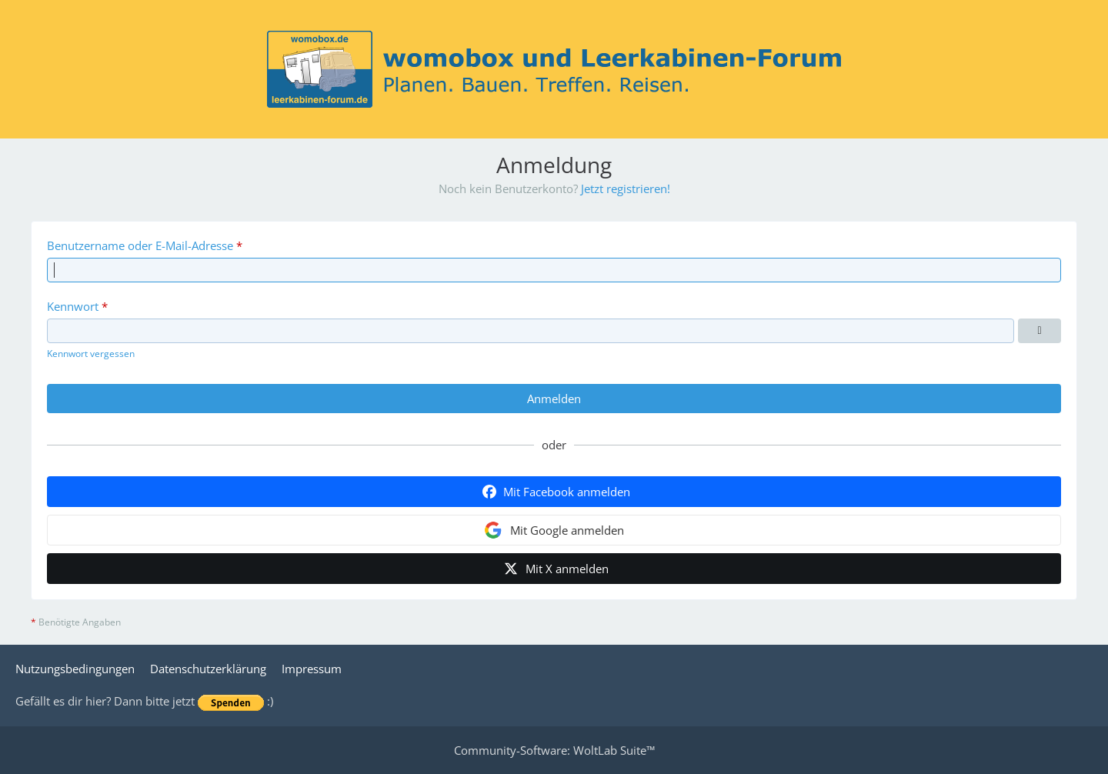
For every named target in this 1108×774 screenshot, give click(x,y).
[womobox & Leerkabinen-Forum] (554, 69)
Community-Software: (554, 750)
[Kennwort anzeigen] (1039, 331)
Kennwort (72, 306)
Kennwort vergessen (91, 353)
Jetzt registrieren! (625, 188)
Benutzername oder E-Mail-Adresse (140, 245)
